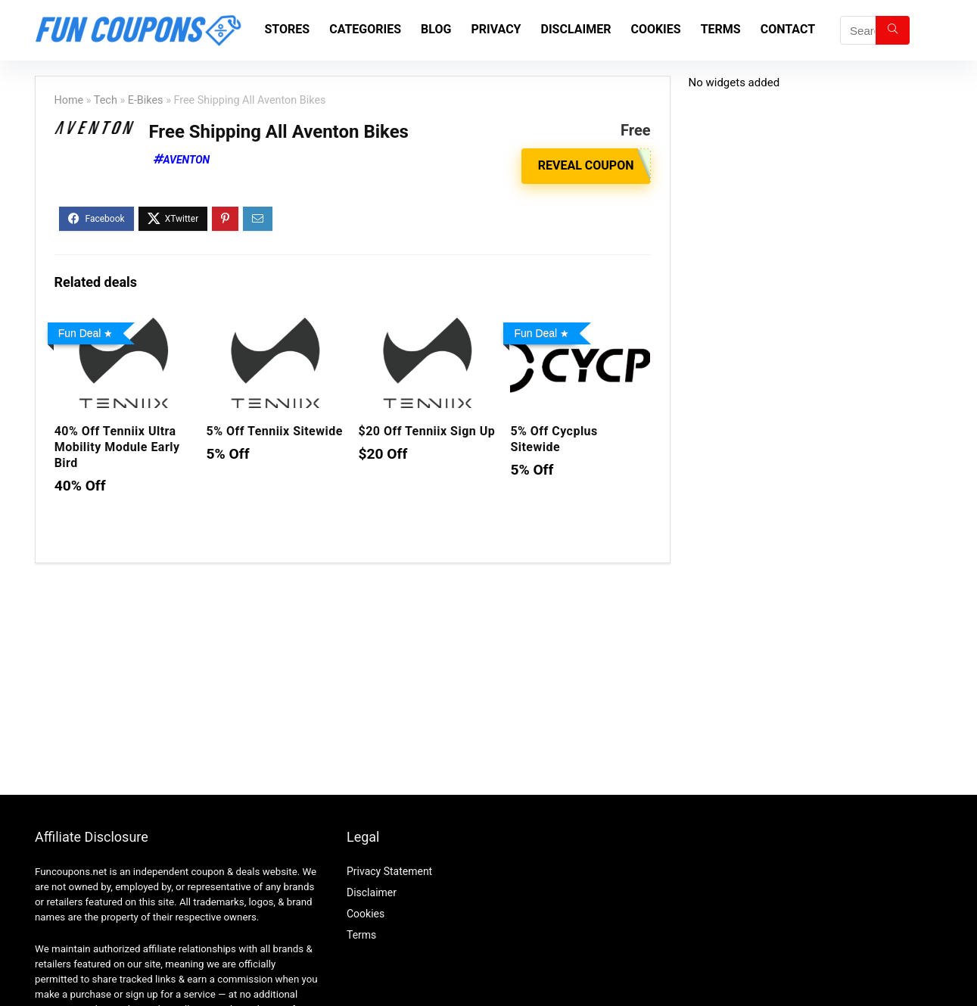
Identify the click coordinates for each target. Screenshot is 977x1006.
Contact (788, 29)
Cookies (655, 29)
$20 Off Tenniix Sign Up (427, 431)
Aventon (186, 160)
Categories (365, 29)
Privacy (496, 29)
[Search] (893, 30)
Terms (721, 29)
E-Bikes (145, 100)
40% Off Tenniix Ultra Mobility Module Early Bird (117, 447)
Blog (436, 29)
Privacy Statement (389, 871)
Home (69, 100)
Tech (105, 100)
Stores (287, 29)
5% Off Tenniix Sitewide (275, 431)
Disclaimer (576, 29)
